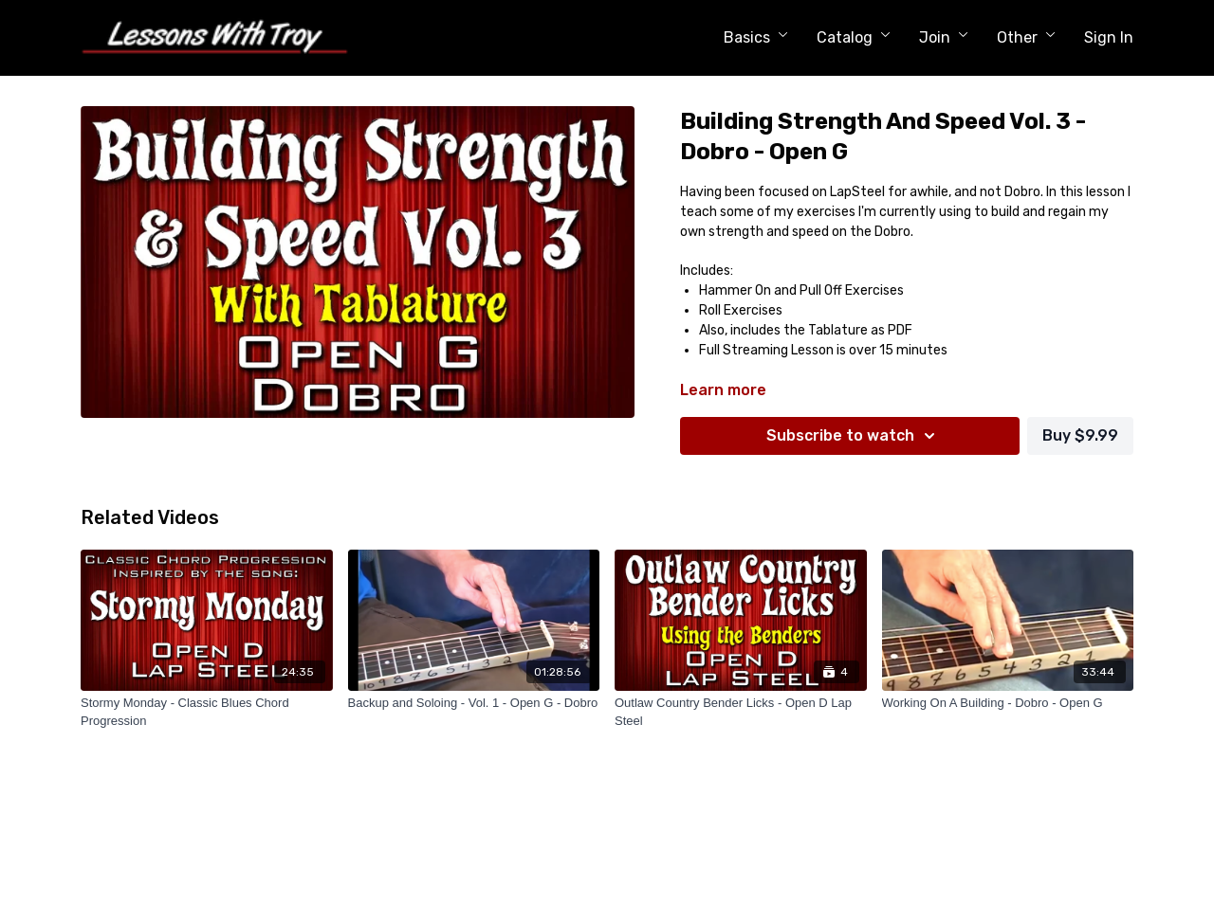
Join (943, 37)
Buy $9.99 (1080, 435)
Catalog (854, 37)
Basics (756, 37)
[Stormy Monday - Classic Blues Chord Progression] (207, 712)
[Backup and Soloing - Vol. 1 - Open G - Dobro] (474, 703)
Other (1026, 37)
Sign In (1108, 37)
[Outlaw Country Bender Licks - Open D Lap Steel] (741, 712)
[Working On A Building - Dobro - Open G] (1008, 703)
